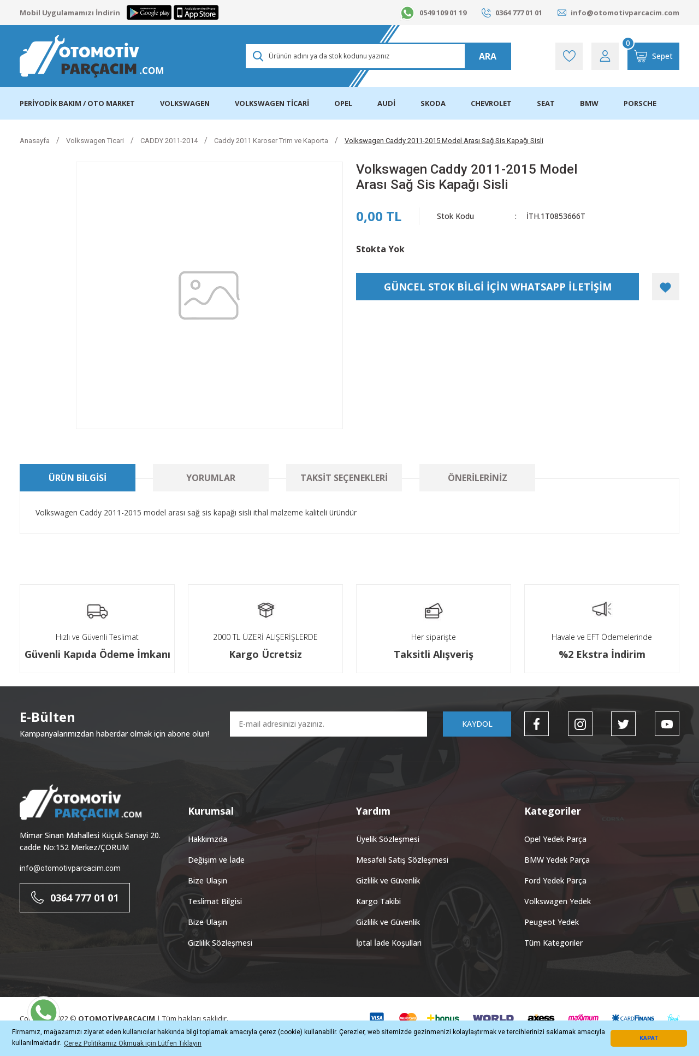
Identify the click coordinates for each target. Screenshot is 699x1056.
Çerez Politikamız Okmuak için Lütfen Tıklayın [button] (133, 1043)
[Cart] (653, 56)
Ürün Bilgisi (77, 478)
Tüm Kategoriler (553, 943)
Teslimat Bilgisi (215, 901)
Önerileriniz (477, 478)
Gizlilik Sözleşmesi (220, 943)
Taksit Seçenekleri (344, 478)
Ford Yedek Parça (555, 880)
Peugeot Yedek (551, 922)
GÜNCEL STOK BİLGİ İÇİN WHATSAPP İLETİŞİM (498, 286)
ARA (487, 56)
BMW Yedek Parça (557, 860)
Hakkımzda (207, 839)
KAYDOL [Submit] (477, 724)
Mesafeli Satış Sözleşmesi (402, 860)
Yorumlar (210, 478)
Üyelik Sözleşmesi (387, 839)
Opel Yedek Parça (555, 839)
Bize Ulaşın (207, 880)
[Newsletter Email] (328, 724)
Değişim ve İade (216, 860)
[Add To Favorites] (665, 286)
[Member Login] (605, 56)
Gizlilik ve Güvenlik (388, 880)
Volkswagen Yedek (557, 901)
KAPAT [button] (648, 1038)
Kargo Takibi (378, 901)
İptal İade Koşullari (389, 943)
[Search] (377, 56)
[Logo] (91, 56)
